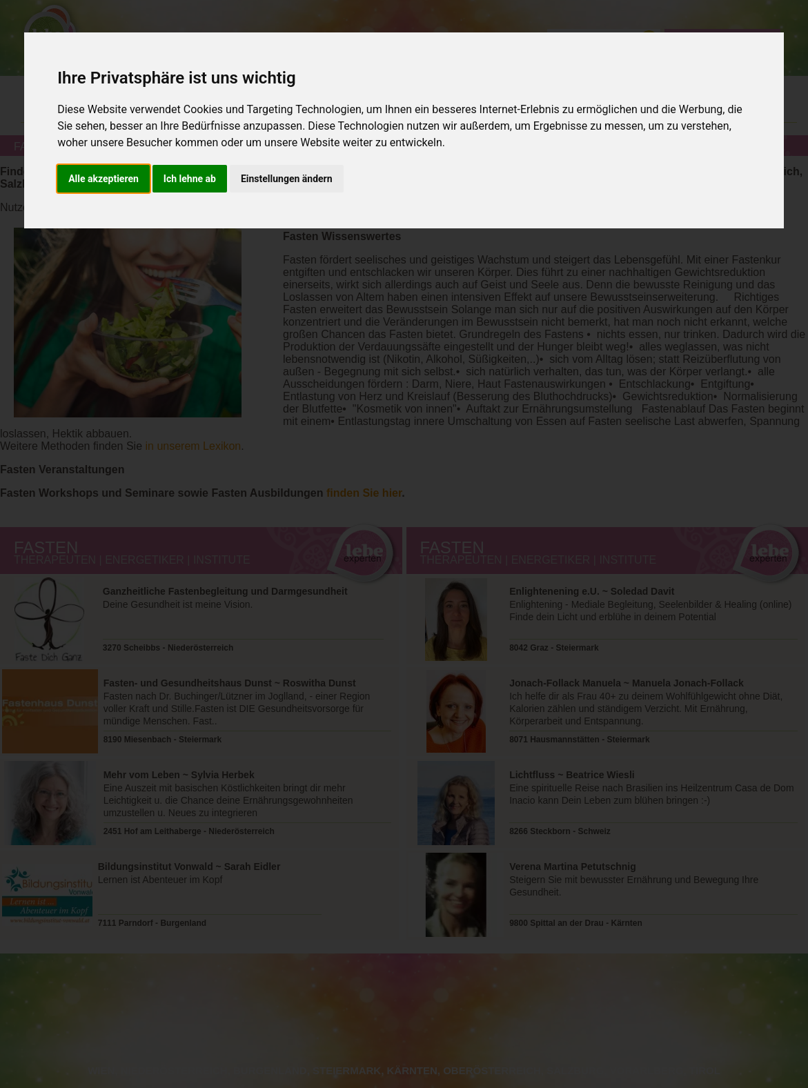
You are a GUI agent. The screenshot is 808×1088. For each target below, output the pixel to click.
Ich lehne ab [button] (190, 178)
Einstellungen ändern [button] (287, 178)
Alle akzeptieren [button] (103, 178)
